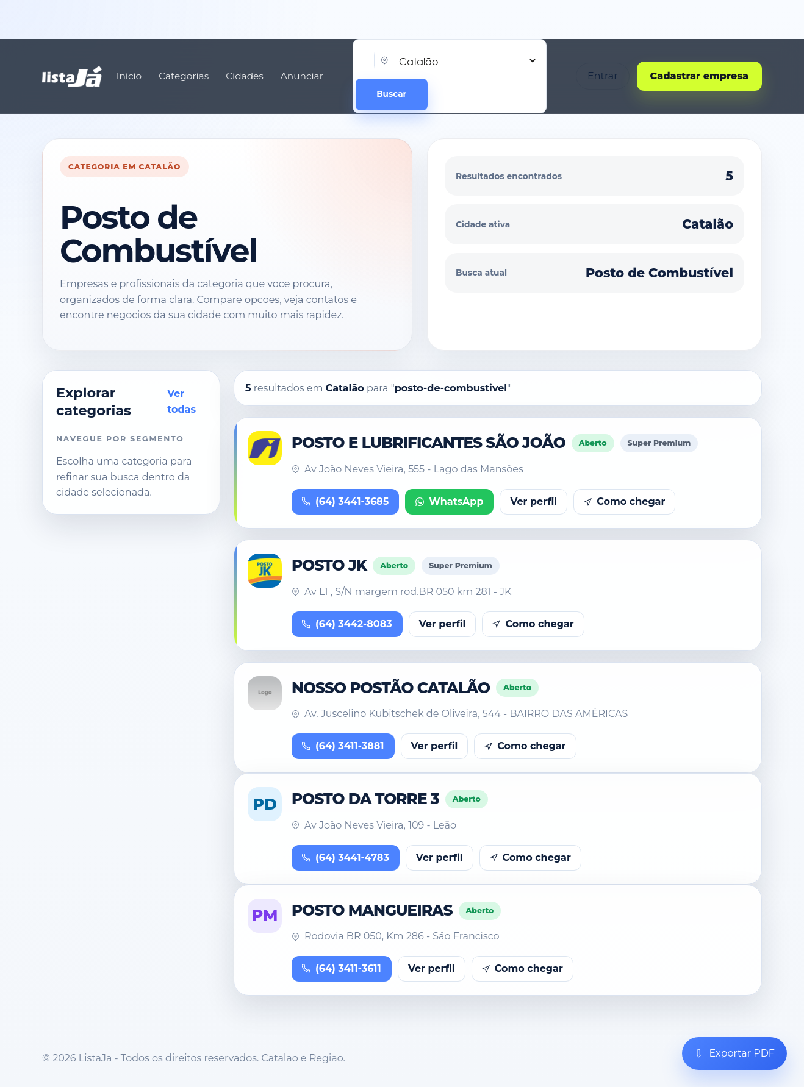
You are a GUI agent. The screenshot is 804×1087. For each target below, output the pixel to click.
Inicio (129, 76)
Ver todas (181, 401)
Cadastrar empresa (699, 76)
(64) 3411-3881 (343, 746)
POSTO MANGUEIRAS (372, 910)
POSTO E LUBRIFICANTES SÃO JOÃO (428, 442)
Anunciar (302, 76)
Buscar (391, 94)
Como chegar (624, 501)
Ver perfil (533, 501)
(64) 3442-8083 (347, 624)
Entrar (602, 76)
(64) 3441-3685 (345, 501)
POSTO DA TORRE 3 (365, 798)
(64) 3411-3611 (341, 968)
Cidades (245, 76)
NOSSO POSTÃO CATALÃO (391, 688)
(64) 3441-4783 (345, 857)
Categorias (184, 76)
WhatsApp (449, 501)
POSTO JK (329, 565)
